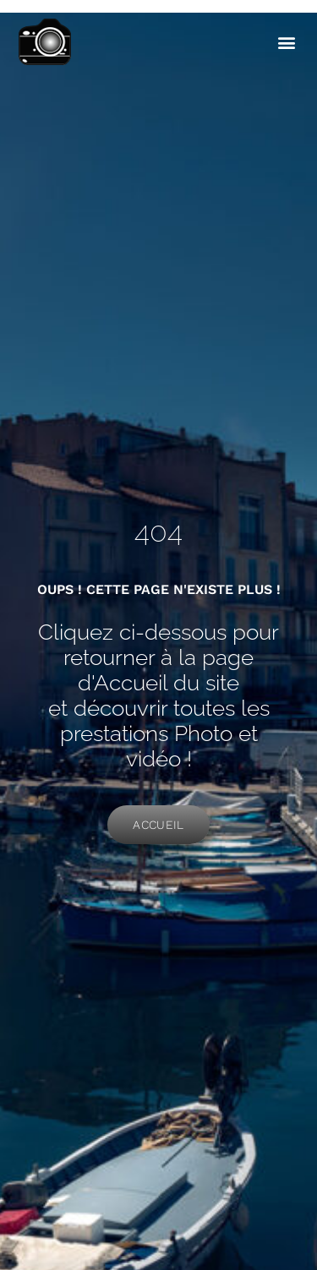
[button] (286, 43)
